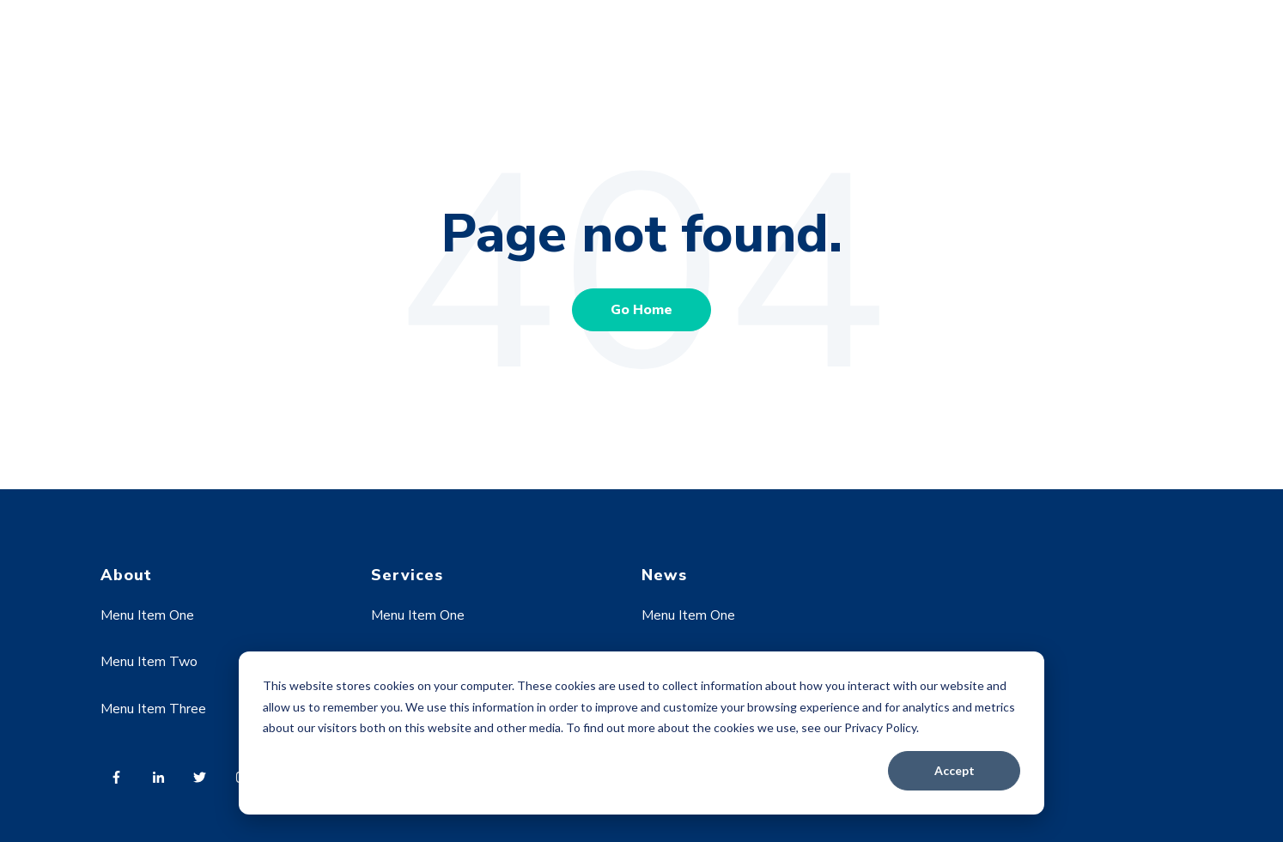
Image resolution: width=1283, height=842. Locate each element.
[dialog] (641, 733)
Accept (954, 770)
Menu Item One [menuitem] (147, 615)
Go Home (641, 309)
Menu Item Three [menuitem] (153, 709)
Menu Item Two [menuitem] (149, 661)
